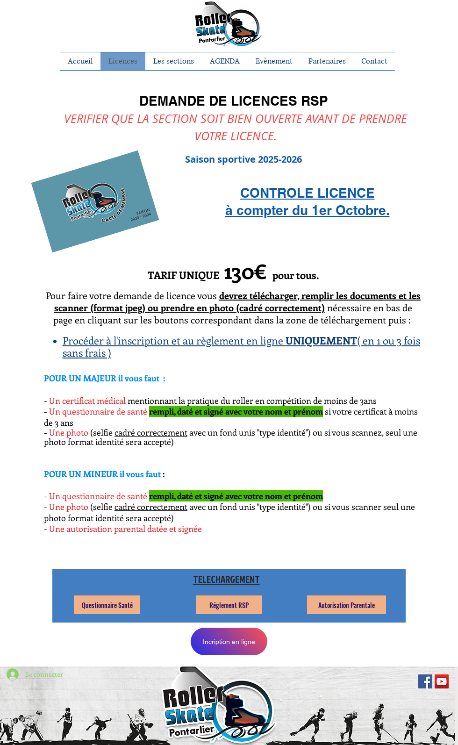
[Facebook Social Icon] (425, 681)
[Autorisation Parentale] (346, 604)
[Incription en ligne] (229, 641)
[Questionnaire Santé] (107, 604)
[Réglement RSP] (229, 604)
